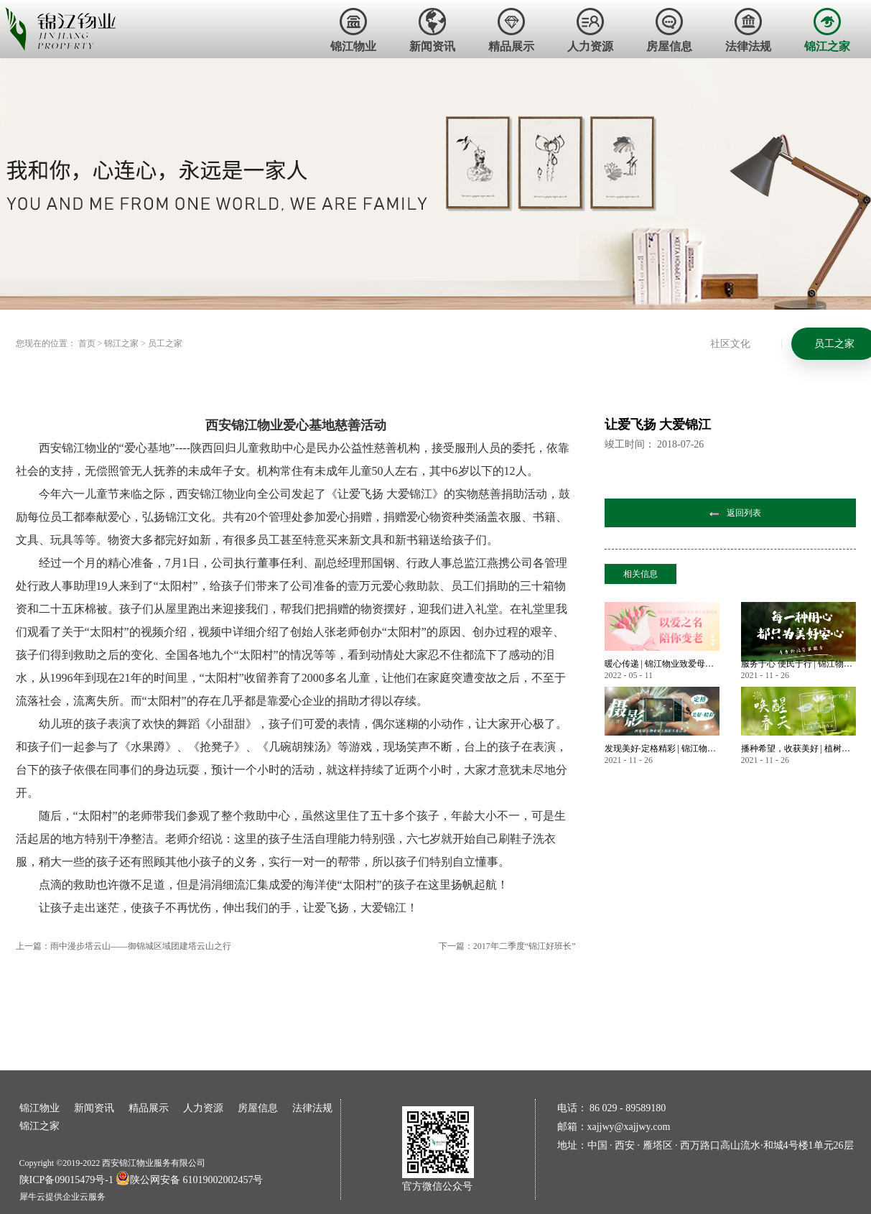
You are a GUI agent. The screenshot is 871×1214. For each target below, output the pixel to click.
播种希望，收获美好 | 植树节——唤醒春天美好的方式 (798, 748)
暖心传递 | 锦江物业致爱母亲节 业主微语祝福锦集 (662, 664)
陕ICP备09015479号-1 (66, 1179)
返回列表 (744, 513)
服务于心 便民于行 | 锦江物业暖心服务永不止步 (798, 664)
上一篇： (123, 946)
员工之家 (165, 343)
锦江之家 (121, 343)
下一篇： (507, 946)
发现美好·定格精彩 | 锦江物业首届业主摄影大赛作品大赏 (662, 748)
